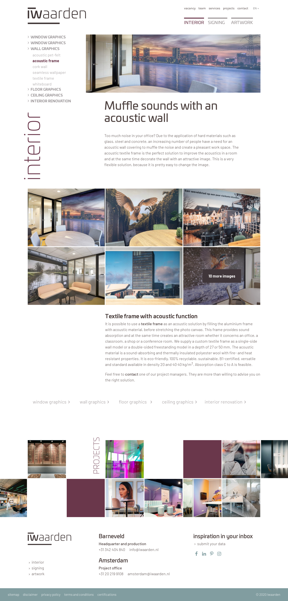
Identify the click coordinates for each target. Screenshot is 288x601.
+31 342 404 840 (112, 549)
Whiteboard (42, 84)
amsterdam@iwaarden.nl (149, 573)
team (202, 8)
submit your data (211, 543)
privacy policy (51, 594)
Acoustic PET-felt (47, 55)
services (214, 8)
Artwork (242, 23)
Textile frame (43, 78)
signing (38, 568)
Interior (194, 23)
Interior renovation (51, 101)
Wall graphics (45, 49)
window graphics (50, 401)
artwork (38, 573)
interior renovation (224, 401)
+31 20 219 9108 (111, 573)
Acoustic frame (46, 60)
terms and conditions (79, 594)
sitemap (13, 594)
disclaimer (30, 594)
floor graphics (46, 89)
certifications (106, 594)
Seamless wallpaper (49, 72)
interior (38, 562)
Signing (216, 23)
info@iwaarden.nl (144, 549)
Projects (228, 8)
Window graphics (48, 37)
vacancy (189, 8)
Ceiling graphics (47, 95)
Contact (242, 8)
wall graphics (93, 401)
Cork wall (40, 66)
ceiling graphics (179, 401)
